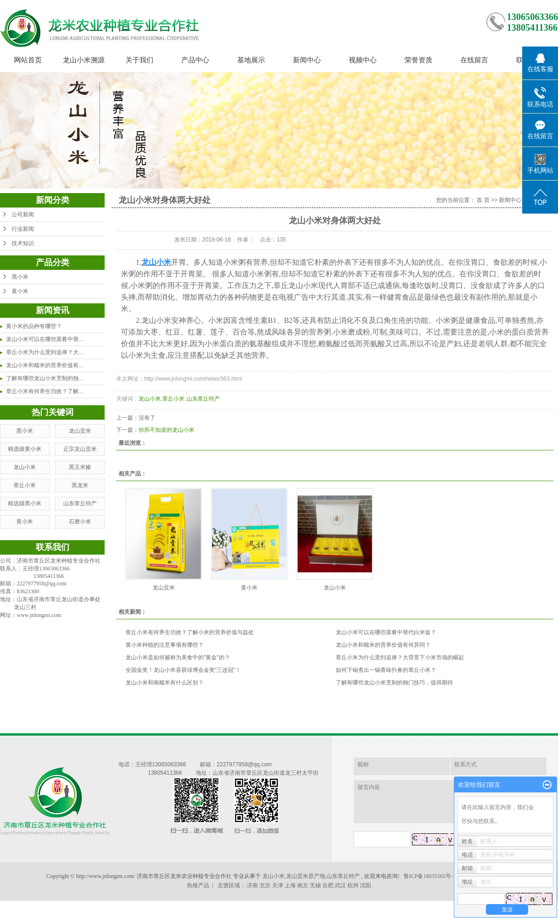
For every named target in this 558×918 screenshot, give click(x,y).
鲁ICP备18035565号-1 (430, 876)
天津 (277, 885)
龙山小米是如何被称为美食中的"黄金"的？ (178, 657)
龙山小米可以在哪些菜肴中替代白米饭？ (386, 632)
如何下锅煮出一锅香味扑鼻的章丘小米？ (386, 670)
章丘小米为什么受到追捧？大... (44, 352)
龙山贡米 (80, 431)
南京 (302, 885)
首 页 (483, 200)
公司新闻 (23, 214)
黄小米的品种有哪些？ (34, 326)
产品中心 (195, 60)
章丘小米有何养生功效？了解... (44, 391)
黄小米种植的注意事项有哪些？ (165, 645)
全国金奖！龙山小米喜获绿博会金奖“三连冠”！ (183, 670)
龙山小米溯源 (84, 60)
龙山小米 (24, 467)
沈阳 (365, 885)
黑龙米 (80, 485)
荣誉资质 (418, 60)
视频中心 (363, 60)
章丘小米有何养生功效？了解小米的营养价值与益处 (190, 632)
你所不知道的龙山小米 (166, 430)
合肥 (327, 885)
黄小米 (20, 291)
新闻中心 (307, 60)
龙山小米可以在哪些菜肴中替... (44, 339)
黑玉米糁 (80, 467)
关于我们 (139, 60)
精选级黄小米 (24, 449)
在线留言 (474, 60)
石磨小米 (80, 521)
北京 (265, 885)
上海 (290, 885)
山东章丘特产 (80, 503)
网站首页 (28, 60)
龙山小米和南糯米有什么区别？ (165, 682)
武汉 (340, 885)
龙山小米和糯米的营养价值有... (44, 365)
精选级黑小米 (24, 503)
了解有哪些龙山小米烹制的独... (44, 378)
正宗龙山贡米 (80, 449)
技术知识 (23, 243)
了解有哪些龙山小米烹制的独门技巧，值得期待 (394, 682)
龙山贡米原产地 (305, 876)
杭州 (353, 885)
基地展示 (251, 60)
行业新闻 (23, 229)
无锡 (315, 885)
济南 (252, 885)
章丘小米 (24, 485)
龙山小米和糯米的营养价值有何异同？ (383, 645)
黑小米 (20, 277)
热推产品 (198, 885)
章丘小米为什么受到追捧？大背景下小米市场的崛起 (400, 657)
